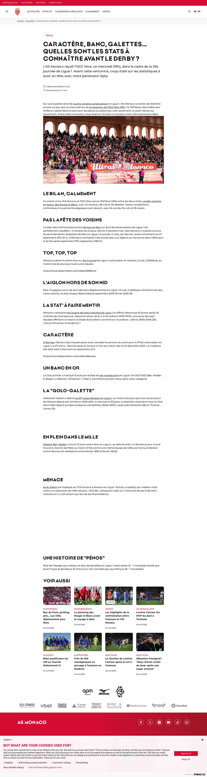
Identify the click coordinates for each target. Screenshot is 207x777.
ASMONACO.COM (10, 3)
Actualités (30, 21)
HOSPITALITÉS (55, 3)
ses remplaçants (109, 375)
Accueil (20, 21)
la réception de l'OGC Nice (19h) (107, 107)
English (8, 740)
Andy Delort (50, 487)
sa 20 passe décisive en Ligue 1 (93, 398)
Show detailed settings (13, 767)
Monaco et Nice (92, 227)
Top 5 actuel (89, 260)
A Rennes (48, 342)
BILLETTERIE (26, 3)
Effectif (47, 11)
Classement (92, 11)
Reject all (186, 759)
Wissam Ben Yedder (55, 444)
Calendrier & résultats (69, 11)
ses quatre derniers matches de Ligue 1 (90, 312)
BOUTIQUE (40, 3)
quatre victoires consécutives (90, 103)
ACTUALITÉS (33, 11)
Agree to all (186, 753)
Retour (48, 35)
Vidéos (106, 11)
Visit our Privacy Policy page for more (45, 767)
